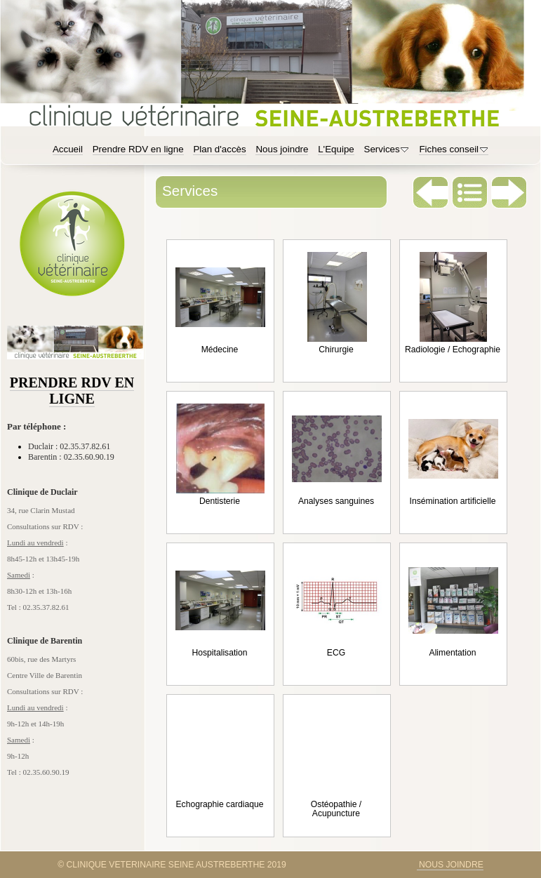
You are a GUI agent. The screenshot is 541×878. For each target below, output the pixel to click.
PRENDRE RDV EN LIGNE (72, 390)
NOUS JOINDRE (450, 865)
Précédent (431, 192)
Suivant (509, 192)
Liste (470, 192)
